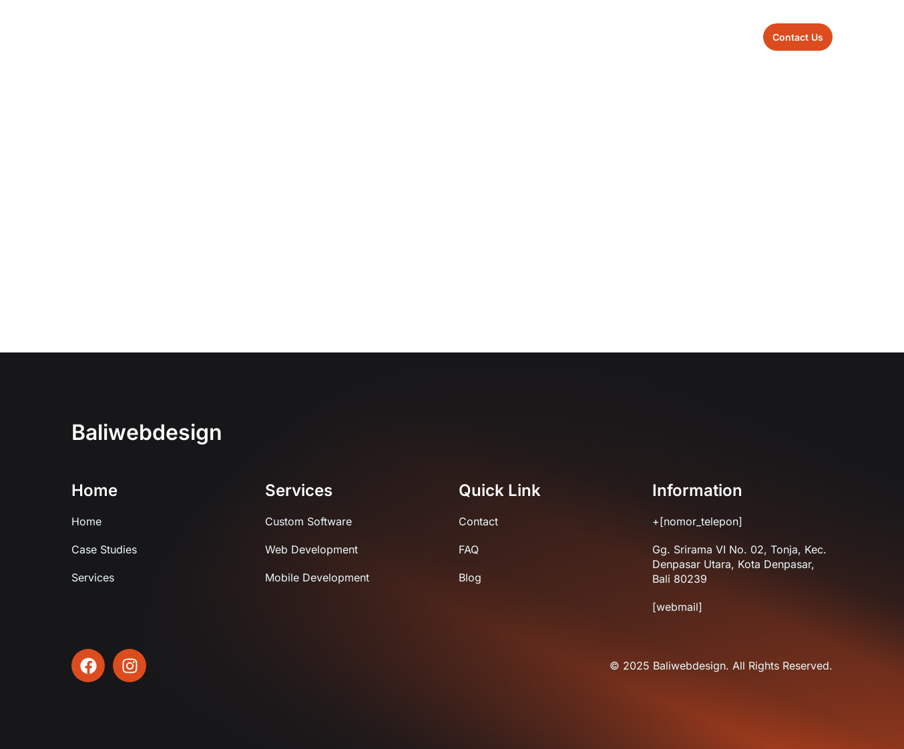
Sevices (454, 36)
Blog (507, 36)
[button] (798, 37)
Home (331, 36)
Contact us (567, 36)
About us (390, 36)
